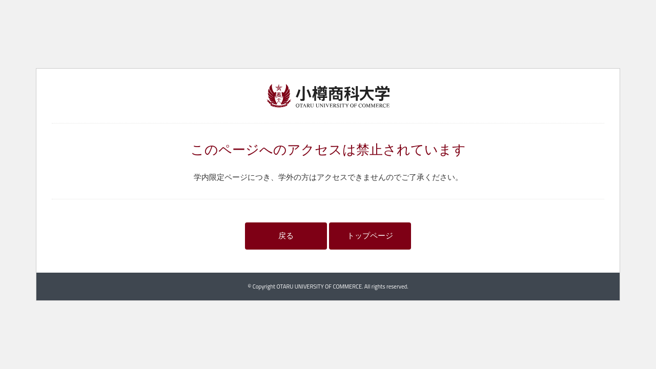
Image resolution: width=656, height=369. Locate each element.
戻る (286, 235)
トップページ (370, 235)
